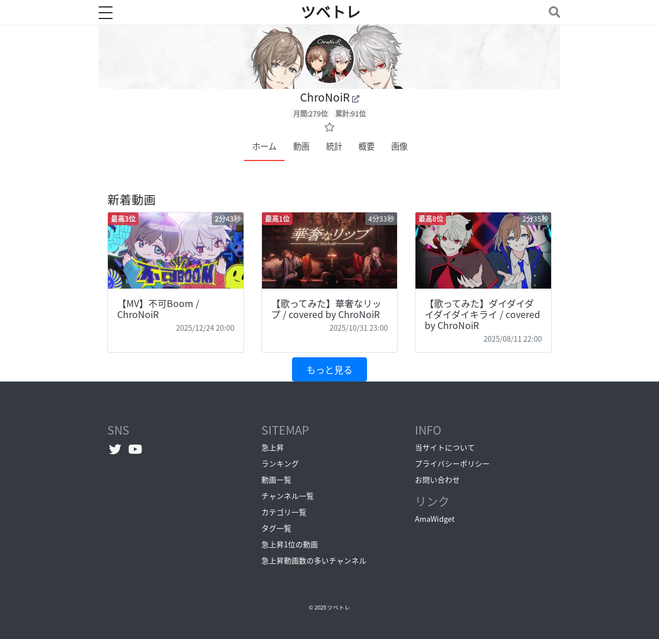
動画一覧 (276, 479)
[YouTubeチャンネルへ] (135, 448)
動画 (301, 146)
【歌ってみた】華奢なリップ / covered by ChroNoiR (326, 308)
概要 (366, 146)
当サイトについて (445, 447)
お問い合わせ (437, 479)
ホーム (264, 146)
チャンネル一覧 (287, 495)
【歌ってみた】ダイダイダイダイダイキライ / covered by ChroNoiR (482, 314)
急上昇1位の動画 (289, 544)
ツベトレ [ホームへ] (331, 12)
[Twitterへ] (115, 448)
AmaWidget (435, 518)
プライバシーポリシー (452, 463)
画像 (399, 146)
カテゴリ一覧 (283, 511)
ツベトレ (338, 607)
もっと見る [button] (329, 369)
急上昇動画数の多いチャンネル (313, 560)
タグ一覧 (276, 527)
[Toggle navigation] (552, 11)
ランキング (280, 463)
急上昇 (272, 447)
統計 (334, 146)
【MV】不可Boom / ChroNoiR (158, 308)
